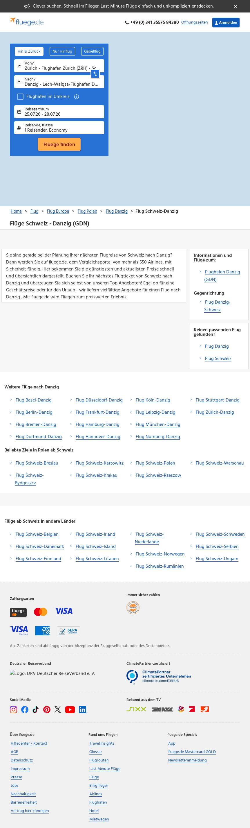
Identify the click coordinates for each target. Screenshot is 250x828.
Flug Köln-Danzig (153, 399)
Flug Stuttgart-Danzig (218, 399)
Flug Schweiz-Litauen (97, 558)
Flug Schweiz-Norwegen (160, 553)
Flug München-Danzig (158, 424)
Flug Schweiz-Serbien (217, 546)
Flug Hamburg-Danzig (97, 424)
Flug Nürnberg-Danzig (158, 436)
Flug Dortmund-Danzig (39, 436)
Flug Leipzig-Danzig (155, 411)
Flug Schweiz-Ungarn (217, 558)
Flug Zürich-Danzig (215, 411)
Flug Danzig (217, 346)
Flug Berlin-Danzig (34, 411)
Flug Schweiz (218, 358)
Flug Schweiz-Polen (155, 462)
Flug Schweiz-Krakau (96, 474)
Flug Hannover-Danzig (98, 436)
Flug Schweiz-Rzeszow (158, 474)
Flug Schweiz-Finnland (38, 558)
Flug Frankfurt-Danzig (97, 411)
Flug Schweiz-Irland (95, 533)
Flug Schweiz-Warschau (220, 462)
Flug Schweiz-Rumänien (160, 565)
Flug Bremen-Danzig (36, 424)
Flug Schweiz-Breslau (37, 462)
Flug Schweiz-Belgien (37, 533)
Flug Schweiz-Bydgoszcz (29, 478)
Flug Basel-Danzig (34, 399)
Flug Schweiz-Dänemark (40, 546)
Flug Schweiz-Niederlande (149, 537)
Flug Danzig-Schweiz (217, 305)
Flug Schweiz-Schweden (220, 533)
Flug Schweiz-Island (96, 546)
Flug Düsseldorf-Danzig (99, 399)
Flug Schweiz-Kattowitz (100, 462)
